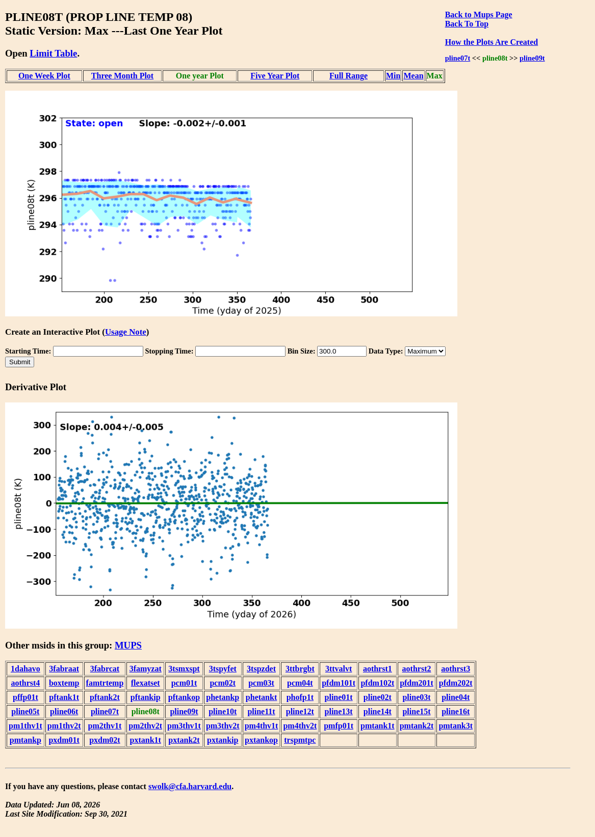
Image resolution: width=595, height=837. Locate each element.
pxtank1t (145, 740)
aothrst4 (25, 683)
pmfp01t (338, 725)
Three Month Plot (122, 75)
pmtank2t (417, 725)
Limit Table (53, 53)
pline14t (378, 711)
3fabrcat (104, 668)
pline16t (456, 711)
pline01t (339, 697)
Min (393, 75)
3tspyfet (223, 668)
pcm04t (300, 683)
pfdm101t (338, 683)
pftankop (184, 697)
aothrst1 (377, 668)
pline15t (416, 711)
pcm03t (261, 683)
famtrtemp (105, 683)
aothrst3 (455, 668)
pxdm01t (63, 740)
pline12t (300, 711)
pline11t (261, 711)
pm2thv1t (105, 725)
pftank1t (64, 697)
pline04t (456, 697)
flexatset (145, 683)
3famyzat (146, 668)
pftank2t (105, 697)
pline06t (64, 711)
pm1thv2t (64, 725)
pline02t (378, 697)
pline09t (532, 58)
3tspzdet (261, 668)
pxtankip (222, 740)
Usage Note (125, 332)
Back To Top (466, 23)
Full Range (348, 75)
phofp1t (300, 697)
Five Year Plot (274, 75)
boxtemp (64, 683)
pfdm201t (416, 683)
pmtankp (25, 740)
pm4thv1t (261, 725)
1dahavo (25, 668)
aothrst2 (416, 668)
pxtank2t (183, 740)
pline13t (339, 711)
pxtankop (261, 740)
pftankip (146, 697)
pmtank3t (455, 725)
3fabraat (64, 668)
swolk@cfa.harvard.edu (189, 786)
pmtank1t (377, 725)
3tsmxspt (183, 668)
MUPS (128, 645)
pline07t (458, 58)
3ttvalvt (338, 668)
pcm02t (223, 683)
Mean (413, 75)
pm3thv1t (184, 725)
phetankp (222, 697)
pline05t (25, 711)
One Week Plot (44, 75)
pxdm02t (104, 740)
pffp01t (25, 697)
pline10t (223, 711)
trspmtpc (300, 740)
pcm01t (184, 683)
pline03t (416, 697)
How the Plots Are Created (491, 42)
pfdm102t (377, 683)
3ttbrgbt (300, 668)
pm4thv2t (300, 725)
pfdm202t (456, 683)
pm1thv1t (25, 725)
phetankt (261, 697)
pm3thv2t (223, 725)
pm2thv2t (145, 725)
